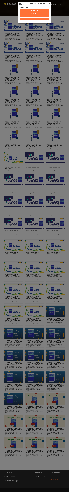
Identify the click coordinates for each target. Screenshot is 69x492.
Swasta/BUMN (34, 13)
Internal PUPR (34, 10)
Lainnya (34, 19)
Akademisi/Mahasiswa (34, 16)
